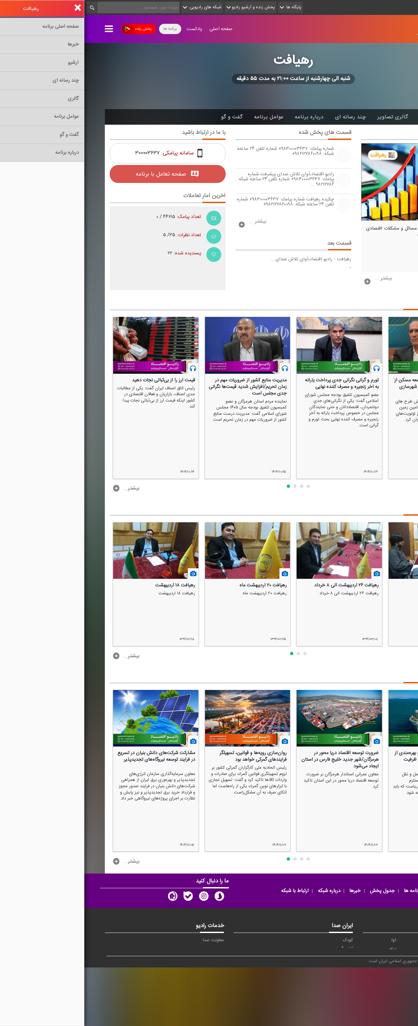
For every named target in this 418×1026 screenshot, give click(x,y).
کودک (264, 940)
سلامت (384, 966)
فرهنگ (305, 966)
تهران (346, 958)
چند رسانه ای (266, 117)
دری (308, 993)
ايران (347, 949)
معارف (306, 975)
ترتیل (386, 958)
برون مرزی (341, 993)
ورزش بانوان (301, 984)
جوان (307, 958)
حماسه (345, 940)
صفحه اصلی (136, 29)
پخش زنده (53, 29)
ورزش (346, 984)
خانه (387, 117)
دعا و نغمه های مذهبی (249, 975)
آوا (309, 940)
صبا (348, 966)
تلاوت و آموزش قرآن (250, 958)
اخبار (365, 117)
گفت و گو (147, 117)
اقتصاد (385, 949)
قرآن (387, 975)
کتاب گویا (260, 949)
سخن (264, 966)
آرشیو (341, 117)
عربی (387, 993)
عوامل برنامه (184, 117)
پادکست (110, 29)
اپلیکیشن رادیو (127, 949)
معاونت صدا (129, 940)
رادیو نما (132, 966)
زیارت (346, 1001)
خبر (388, 940)
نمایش (385, 984)
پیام (308, 949)
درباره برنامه (224, 117)
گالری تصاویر (308, 117)
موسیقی (261, 984)
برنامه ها (86, 28)
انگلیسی (384, 1001)
